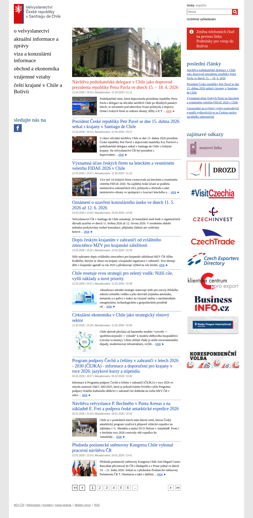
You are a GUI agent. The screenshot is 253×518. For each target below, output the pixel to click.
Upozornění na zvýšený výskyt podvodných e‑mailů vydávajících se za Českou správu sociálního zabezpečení (213, 112)
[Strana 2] (100, 488)
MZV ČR (19, 504)
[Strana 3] (106, 488)
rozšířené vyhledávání (201, 19)
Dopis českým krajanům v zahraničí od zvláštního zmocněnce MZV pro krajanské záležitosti (116, 242)
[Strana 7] (135, 488)
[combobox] (209, 12)
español (201, 5)
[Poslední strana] (178, 488)
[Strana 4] (114, 488)
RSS (97, 504)
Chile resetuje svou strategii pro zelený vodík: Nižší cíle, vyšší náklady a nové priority (122, 276)
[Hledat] (235, 12)
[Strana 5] (121, 488)
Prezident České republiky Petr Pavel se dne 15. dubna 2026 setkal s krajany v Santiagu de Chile (125, 124)
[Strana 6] (128, 488)
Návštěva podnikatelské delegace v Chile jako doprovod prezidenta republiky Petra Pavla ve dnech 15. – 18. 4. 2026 (125, 84)
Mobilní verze (83, 504)
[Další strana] (171, 488)
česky (190, 5)
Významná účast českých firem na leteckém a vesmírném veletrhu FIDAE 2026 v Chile (123, 166)
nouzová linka (210, 148)
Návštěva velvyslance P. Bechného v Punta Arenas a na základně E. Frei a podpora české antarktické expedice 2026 (125, 406)
